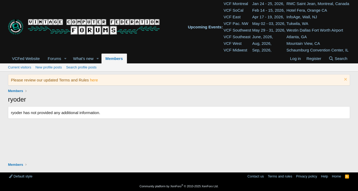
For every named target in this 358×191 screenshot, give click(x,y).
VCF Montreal (236, 3)
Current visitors (19, 67)
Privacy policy (306, 176)
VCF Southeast (237, 36)
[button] (65, 58)
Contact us (255, 176)
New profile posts (49, 67)
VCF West (233, 43)
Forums (54, 58)
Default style (20, 176)
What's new (83, 58)
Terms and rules (280, 176)
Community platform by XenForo (179, 186)
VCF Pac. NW (236, 23)
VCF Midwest (235, 50)
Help (324, 176)
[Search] (338, 58)
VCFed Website (26, 58)
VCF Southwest (237, 30)
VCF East (232, 17)
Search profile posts (81, 67)
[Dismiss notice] (345, 80)
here (94, 80)
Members (114, 58)
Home (336, 176)
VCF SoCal (234, 10)
